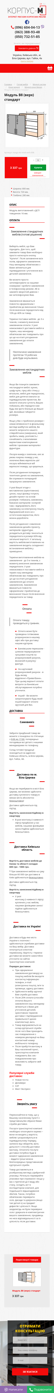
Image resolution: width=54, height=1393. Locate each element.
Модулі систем (39, 84)
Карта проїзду (27, 61)
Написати (13, 1389)
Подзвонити (40, 1389)
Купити (38, 167)
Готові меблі (22, 84)
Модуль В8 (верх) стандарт (16, 89)
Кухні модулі (14, 87)
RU (44, 4)
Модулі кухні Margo (33, 87)
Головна (8, 84)
